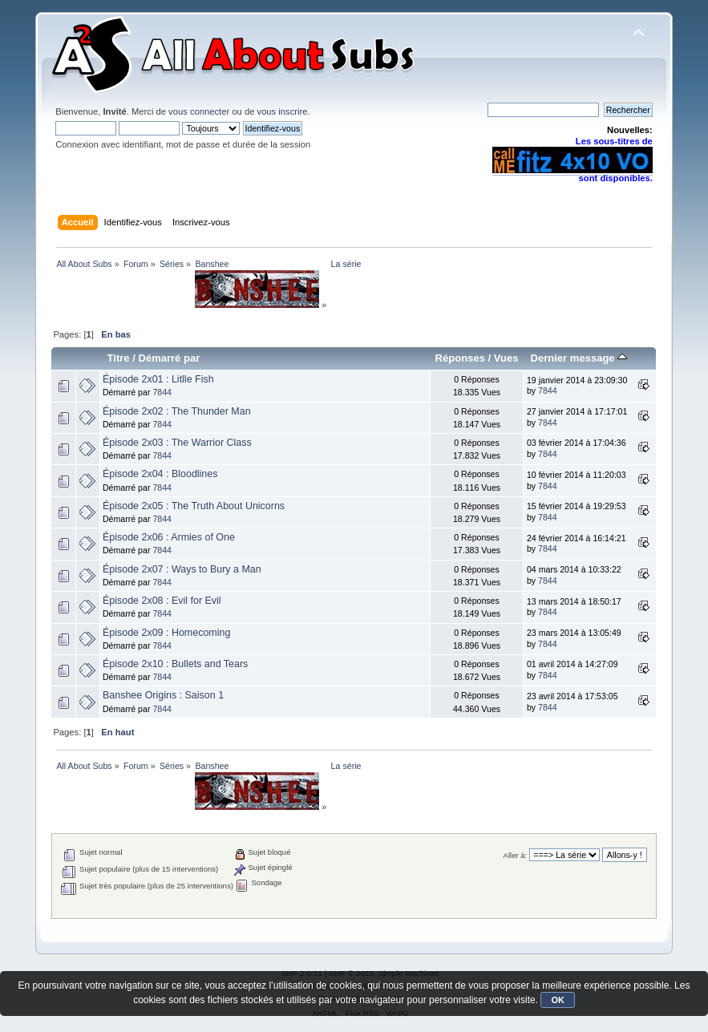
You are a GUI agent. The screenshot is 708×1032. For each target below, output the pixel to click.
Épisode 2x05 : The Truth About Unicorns (194, 506)
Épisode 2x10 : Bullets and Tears (175, 664)
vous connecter (198, 111)
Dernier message (579, 358)
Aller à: (516, 855)
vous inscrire (282, 111)
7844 (162, 392)
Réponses (460, 358)
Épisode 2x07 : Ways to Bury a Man (182, 569)
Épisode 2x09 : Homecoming (166, 632)
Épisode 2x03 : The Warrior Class (177, 442)
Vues (506, 358)
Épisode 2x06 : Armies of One (169, 537)
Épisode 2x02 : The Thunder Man (177, 411)
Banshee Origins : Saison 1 (163, 695)
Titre (118, 358)
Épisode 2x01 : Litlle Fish (158, 379)
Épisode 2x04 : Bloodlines (160, 474)
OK (557, 1000)
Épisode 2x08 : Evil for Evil (162, 600)
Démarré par (169, 358)
